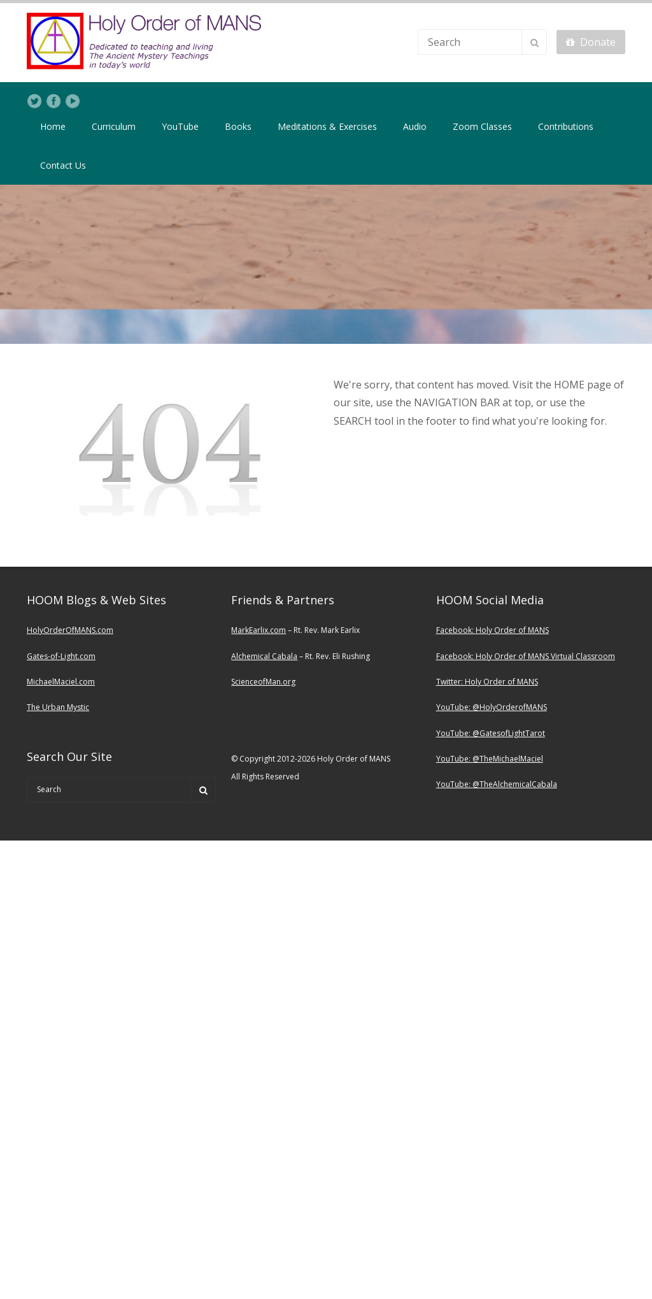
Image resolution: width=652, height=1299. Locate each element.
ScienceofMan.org (263, 681)
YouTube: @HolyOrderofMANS (491, 707)
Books (238, 126)
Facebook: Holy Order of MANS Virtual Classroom (525, 656)
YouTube (180, 126)
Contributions (565, 126)
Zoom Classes (482, 126)
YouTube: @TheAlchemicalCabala (496, 784)
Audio (415, 126)
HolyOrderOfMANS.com (70, 630)
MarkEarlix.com (258, 630)
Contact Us (63, 165)
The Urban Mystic (58, 707)
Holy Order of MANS (512, 630)
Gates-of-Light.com (61, 656)
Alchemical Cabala (264, 656)
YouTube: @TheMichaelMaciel (489, 758)
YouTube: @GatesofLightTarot (490, 733)
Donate (591, 42)
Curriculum (114, 126)
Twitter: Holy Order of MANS (487, 681)
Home (53, 126)
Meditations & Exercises (327, 126)
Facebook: (456, 630)
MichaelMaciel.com (61, 681)
